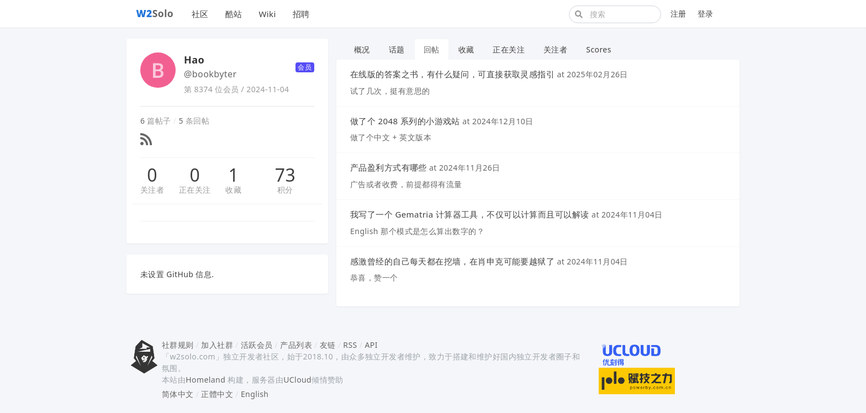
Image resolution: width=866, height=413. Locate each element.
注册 (678, 13)
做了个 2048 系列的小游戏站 (405, 120)
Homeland (205, 379)
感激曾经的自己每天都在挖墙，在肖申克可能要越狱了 (452, 261)
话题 (397, 49)
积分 (285, 189)
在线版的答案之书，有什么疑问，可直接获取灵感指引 (452, 74)
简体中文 (178, 394)
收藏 (233, 189)
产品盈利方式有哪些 (388, 167)
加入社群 (217, 345)
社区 (200, 13)
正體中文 (217, 394)
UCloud (297, 379)
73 (285, 175)
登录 (706, 13)
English (255, 394)
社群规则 (178, 345)
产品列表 (296, 345)
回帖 (432, 49)
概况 (362, 49)
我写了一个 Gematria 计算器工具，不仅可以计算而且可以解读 (469, 214)
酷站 (233, 13)
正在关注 (195, 189)
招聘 (301, 13)
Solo (155, 13)
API (371, 345)
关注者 (152, 189)
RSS (350, 345)
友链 (328, 345)
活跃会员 (257, 345)
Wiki (267, 13)
